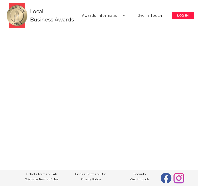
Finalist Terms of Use (90, 174)
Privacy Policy (91, 179)
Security (140, 174)
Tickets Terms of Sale (42, 174)
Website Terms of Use (42, 179)
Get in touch (139, 179)
